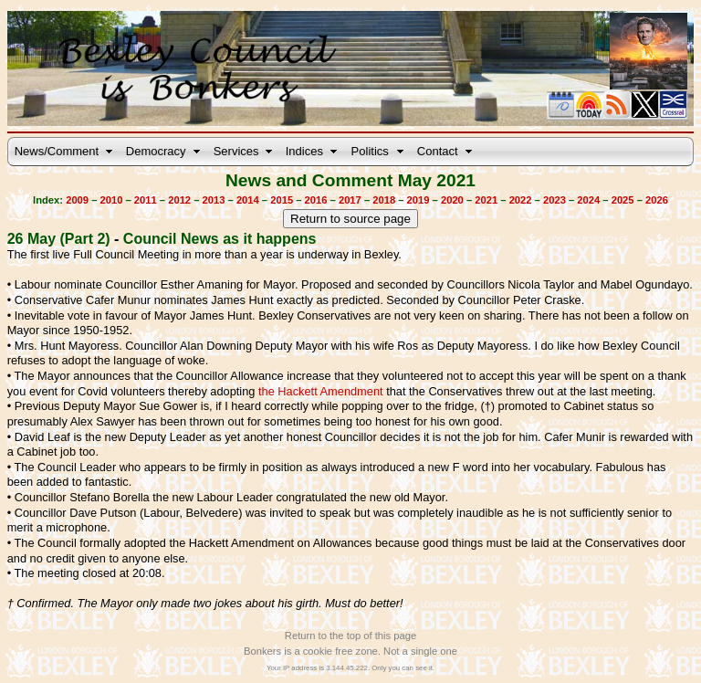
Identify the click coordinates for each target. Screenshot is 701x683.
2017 (350, 199)
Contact (437, 151)
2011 (145, 199)
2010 (111, 199)
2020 (452, 199)
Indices (304, 151)
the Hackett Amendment (320, 391)
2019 (418, 199)
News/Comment (57, 151)
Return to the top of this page (350, 635)
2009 (77, 199)
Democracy (156, 151)
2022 (520, 199)
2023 (554, 199)
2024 (588, 199)
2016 (316, 199)
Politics (370, 151)
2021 (486, 199)
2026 (656, 199)
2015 (281, 199)
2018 (383, 199)
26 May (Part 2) (58, 239)
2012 (179, 199)
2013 (214, 199)
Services (236, 151)
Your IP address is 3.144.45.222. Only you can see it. (350, 668)
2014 (247, 199)
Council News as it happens (220, 239)
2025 (623, 199)
